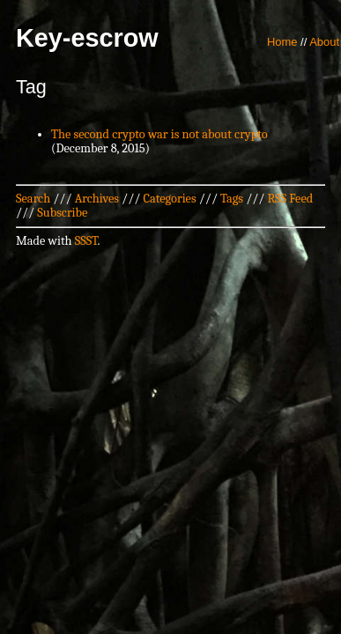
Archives (97, 198)
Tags (231, 198)
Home (282, 41)
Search (33, 198)
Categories (169, 198)
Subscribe (62, 212)
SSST (86, 240)
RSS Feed (291, 198)
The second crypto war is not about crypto (159, 134)
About (324, 41)
